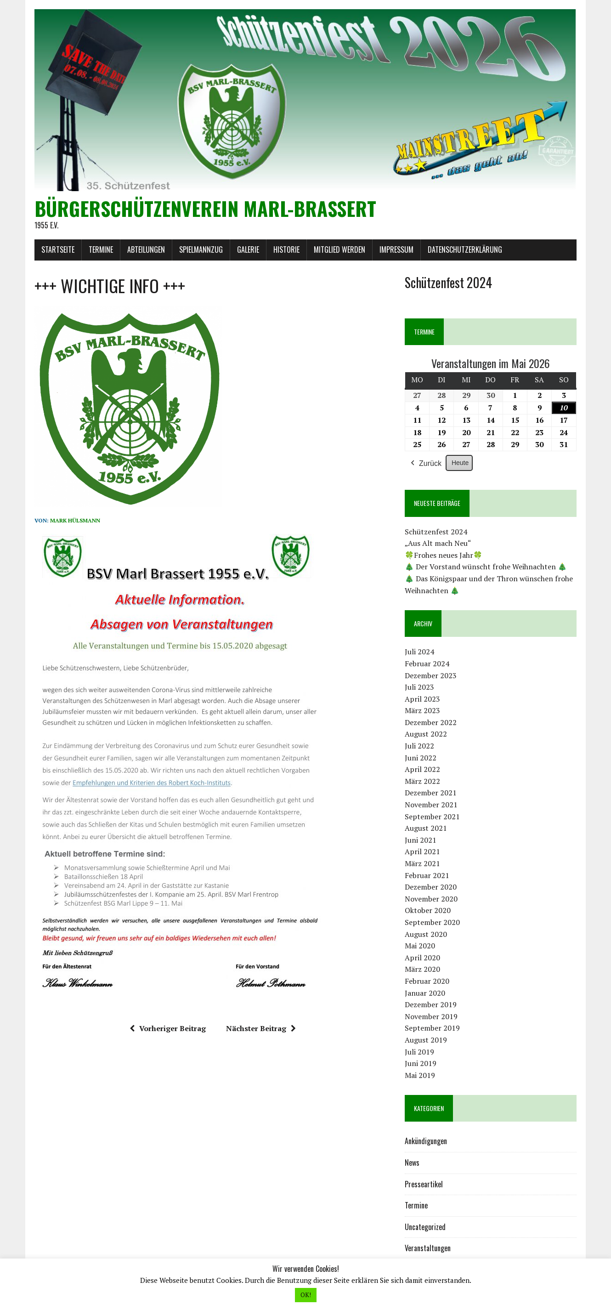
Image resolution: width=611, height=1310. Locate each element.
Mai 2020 (420, 946)
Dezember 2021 (431, 793)
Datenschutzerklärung (465, 249)
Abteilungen (146, 249)
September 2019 (432, 1028)
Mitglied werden (339, 249)
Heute (460, 462)
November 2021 (431, 805)
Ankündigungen (426, 1140)
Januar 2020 (425, 993)
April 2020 (422, 958)
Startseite (57, 249)
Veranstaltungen (428, 1247)
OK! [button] (305, 1295)
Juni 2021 (420, 840)
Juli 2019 (419, 1052)
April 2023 (422, 699)
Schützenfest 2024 (436, 532)
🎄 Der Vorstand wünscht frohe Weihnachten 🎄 (486, 566)
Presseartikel (424, 1184)
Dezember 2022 (431, 722)
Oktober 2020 (428, 910)
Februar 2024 (427, 663)
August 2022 (426, 734)
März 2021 (422, 863)
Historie (286, 249)
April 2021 (422, 851)
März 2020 (422, 969)
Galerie (248, 249)
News (412, 1162)
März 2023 (422, 710)
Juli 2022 (419, 746)
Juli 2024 (419, 651)
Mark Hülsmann (75, 520)
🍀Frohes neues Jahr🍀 (443, 555)
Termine (101, 249)
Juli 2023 (419, 687)
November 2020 (431, 899)
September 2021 (432, 816)
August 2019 (426, 1040)
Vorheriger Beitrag (168, 1028)
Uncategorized (425, 1226)
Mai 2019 (420, 1075)
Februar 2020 (427, 981)
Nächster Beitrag (261, 1028)
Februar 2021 (427, 875)
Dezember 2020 (431, 887)
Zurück (425, 463)
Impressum (396, 249)
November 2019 (431, 1016)
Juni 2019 (420, 1063)
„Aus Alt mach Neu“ (438, 543)
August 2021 (426, 828)
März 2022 (422, 781)
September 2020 (432, 922)
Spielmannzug (201, 249)
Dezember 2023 (431, 675)
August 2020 (426, 934)
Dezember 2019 (431, 1004)
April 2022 (422, 769)
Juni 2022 (420, 758)
